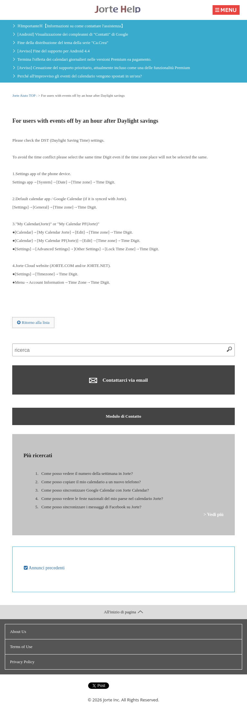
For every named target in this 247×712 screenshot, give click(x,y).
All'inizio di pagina (123, 612)
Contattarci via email (118, 380)
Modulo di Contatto (123, 416)
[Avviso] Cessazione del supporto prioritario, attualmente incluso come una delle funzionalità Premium (103, 67)
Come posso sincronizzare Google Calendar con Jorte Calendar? (95, 490)
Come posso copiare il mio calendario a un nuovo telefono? (91, 481)
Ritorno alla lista (33, 322)
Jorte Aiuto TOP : (25, 95)
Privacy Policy (22, 661)
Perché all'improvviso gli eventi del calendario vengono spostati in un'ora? (79, 76)
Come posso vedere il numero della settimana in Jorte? (87, 473)
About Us (18, 631)
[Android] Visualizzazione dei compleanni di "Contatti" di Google (72, 34)
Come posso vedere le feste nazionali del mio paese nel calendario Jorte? (102, 498)
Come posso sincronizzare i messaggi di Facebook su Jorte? (91, 506)
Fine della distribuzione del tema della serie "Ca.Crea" (62, 42)
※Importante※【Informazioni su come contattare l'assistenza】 (71, 25)
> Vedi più (214, 514)
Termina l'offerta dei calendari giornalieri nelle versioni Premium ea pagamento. (84, 59)
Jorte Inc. (111, 700)
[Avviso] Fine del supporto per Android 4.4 (53, 51)
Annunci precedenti (44, 567)
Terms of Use (21, 646)
